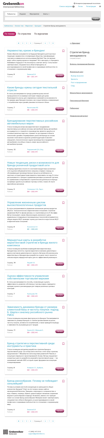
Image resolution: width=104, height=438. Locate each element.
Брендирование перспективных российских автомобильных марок (32, 122)
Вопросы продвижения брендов (82, 64)
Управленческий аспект (79, 116)
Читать (60, 75)
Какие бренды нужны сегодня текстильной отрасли (32, 89)
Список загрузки (67, 6)
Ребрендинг (74, 108)
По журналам (41, 34)
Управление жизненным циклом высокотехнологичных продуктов (26, 203)
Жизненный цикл (76, 72)
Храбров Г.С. (41, 367)
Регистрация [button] (91, 6)
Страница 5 (38, 43)
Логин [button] (80, 6)
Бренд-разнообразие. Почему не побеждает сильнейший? (32, 382)
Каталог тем (19, 26)
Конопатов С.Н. (32, 227)
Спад (73, 86)
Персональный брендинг (79, 101)
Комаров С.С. (31, 367)
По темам (10, 34)
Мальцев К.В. (39, 330)
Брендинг (38, 26)
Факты (46, 14)
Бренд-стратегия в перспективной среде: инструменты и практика (31, 344)
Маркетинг (29, 26)
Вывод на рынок (77, 76)
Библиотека (9, 26)
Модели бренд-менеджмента (81, 93)
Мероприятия (34, 14)
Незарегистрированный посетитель (87, 3)
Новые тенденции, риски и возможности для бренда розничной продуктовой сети (33, 164)
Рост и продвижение (79, 82)
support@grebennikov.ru (36, 434)
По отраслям (24, 34)
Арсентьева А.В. (32, 107)
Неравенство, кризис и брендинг (26, 50)
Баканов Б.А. (31, 74)
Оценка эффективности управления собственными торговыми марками (28, 277)
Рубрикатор (11, 14)
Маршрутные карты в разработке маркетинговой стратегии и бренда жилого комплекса (32, 243)
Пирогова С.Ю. (44, 189)
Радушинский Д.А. (33, 149)
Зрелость (74, 79)
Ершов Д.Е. (31, 330)
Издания (23, 14)
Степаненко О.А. (32, 189)
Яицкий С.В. (31, 263)
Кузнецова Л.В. (32, 294)
